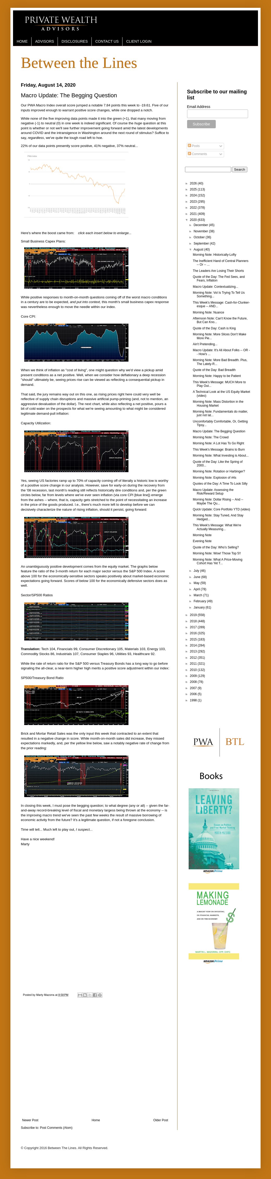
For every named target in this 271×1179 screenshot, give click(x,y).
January (200, 607)
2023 (194, 201)
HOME (22, 41)
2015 (194, 639)
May (197, 583)
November (201, 231)
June (197, 577)
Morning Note (202, 535)
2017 (194, 627)
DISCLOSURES (74, 41)
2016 (194, 633)
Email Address (198, 107)
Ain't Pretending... (205, 344)
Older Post (160, 1120)
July (197, 571)
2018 (194, 621)
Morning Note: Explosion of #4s (214, 477)
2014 (194, 645)
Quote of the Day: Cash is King (214, 328)
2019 (194, 615)
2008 (194, 682)
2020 (194, 220)
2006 (194, 694)
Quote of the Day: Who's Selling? (216, 547)
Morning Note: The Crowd (211, 437)
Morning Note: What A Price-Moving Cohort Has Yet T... (217, 561)
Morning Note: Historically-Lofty (214, 255)
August (199, 249)
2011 (194, 663)
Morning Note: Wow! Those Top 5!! (217, 553)
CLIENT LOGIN (138, 41)
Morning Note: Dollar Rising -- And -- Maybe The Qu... (218, 501)
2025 (194, 189)
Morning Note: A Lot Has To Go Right (218, 443)
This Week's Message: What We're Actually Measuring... (217, 527)
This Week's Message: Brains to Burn (219, 449)
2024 (194, 195)
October (200, 237)
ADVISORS (44, 41)
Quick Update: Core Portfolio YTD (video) (221, 509)
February (200, 601)
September (202, 243)
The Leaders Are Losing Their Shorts (218, 271)
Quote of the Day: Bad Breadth (214, 370)
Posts (194, 146)
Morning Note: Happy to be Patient (217, 376)
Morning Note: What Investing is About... (221, 455)
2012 (194, 657)
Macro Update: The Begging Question (219, 431)
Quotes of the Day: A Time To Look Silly (220, 483)
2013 (194, 651)
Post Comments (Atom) (56, 1128)
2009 (194, 676)
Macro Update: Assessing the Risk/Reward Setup (213, 491)
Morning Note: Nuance (208, 312)
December (201, 225)
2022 (194, 207)
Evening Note (202, 541)
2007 (194, 688)
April (197, 589)
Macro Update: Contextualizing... (215, 287)
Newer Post (30, 1120)
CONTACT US (107, 41)
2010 (194, 670)
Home (96, 1120)
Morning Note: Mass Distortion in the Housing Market (218, 403)
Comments (197, 154)
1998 (194, 700)
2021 (194, 214)
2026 (194, 183)
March (198, 595)
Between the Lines (79, 62)
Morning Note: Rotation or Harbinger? (219, 471)
